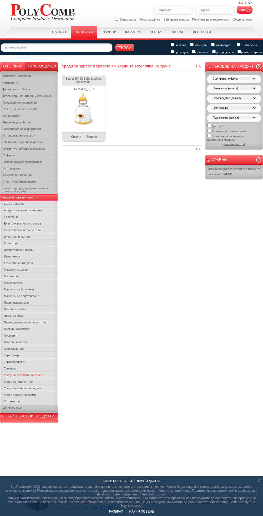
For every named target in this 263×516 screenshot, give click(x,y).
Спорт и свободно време (19, 181)
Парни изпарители (16, 302)
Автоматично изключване (227, 131)
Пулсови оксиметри (17, 328)
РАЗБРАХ (116, 511)
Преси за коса (13, 315)
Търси (125, 47)
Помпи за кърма (15, 309)
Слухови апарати (15, 342)
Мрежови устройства (17, 122)
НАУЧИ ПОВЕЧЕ (141, 511)
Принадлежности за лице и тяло (25, 322)
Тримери (10, 368)
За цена (91, 136)
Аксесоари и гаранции (17, 175)
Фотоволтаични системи (19, 135)
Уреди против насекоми (20, 394)
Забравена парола (176, 19)
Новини (109, 32)
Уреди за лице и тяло (18, 381)
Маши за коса (13, 282)
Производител (42, 66)
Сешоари (10, 335)
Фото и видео (12, 168)
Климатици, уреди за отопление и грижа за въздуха (25, 190)
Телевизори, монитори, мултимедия (27, 96)
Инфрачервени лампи (18, 249)
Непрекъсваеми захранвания (22, 161)
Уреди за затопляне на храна (23, 375)
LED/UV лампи (14, 203)
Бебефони (11, 216)
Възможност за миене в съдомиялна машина (225, 137)
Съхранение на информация (22, 128)
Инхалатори (12, 256)
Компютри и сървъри (17, 75)
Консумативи (11, 115)
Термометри (12, 355)
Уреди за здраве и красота (20, 197)
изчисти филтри (234, 144)
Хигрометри (12, 401)
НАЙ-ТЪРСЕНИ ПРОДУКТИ (30, 416)
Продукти (84, 32)
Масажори (11, 276)
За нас (178, 32)
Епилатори (11, 243)
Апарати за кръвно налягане (23, 210)
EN (250, 2)
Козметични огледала (18, 263)
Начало (59, 32)
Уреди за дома (12, 408)
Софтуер (9, 155)
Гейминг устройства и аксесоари (24, 148)
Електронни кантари (17, 236)
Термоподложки (14, 361)
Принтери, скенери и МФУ (20, 109)
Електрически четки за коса (22, 223)
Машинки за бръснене (19, 289)
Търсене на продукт (233, 66)
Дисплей (215, 126)
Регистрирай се (150, 19)
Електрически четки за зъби (22, 230)
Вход (244, 10)
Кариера (133, 32)
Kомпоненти (11, 82)
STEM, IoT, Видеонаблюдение (23, 142)
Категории (12, 66)
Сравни (76, 136)
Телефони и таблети (16, 89)
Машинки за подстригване (21, 296)
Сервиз (156, 32)
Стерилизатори (14, 348)
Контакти (202, 32)
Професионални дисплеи (20, 102)
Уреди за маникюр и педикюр (23, 388)
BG (241, 2)
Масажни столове (16, 269)
